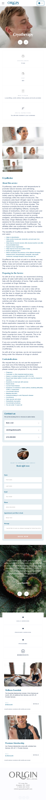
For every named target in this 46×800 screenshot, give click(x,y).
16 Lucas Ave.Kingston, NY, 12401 (23, 784)
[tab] (23, 619)
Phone (6, 502)
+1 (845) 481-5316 (23, 787)
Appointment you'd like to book (13, 513)
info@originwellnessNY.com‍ (23, 789)
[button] (3, 3)
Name (6, 475)
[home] (13, 3)
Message (6, 523)
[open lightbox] (23, 136)
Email (5, 492)
